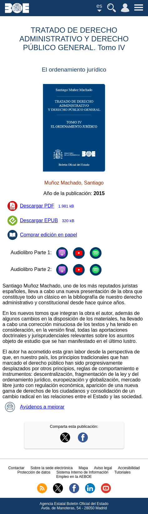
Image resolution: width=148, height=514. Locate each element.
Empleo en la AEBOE (74, 476)
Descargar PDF (49, 206)
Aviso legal (103, 468)
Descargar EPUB (49, 221)
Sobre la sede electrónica (52, 468)
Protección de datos (33, 472)
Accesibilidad (129, 468)
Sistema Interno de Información (82, 472)
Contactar (16, 468)
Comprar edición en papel (48, 234)
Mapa (83, 468)
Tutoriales (122, 472)
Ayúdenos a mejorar (34, 406)
